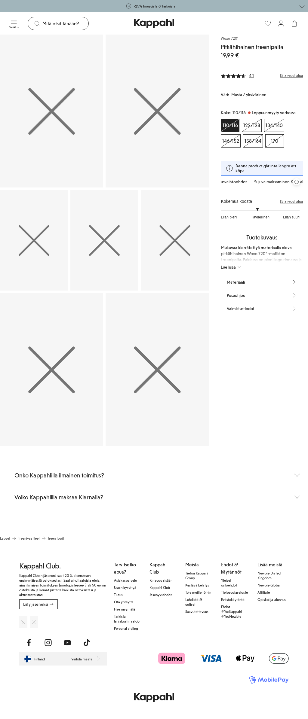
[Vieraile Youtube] (67, 642)
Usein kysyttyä (125, 587)
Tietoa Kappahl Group (196, 575)
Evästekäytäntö (233, 599)
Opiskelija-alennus (271, 599)
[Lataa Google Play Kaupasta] (34, 622)
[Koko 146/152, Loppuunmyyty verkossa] (231, 141)
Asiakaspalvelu (125, 580)
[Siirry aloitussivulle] (154, 23)
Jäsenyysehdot (160, 595)
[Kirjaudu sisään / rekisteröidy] (281, 23)
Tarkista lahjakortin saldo (127, 618)
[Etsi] (65, 23)
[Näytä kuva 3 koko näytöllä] (34, 240)
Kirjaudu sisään (160, 580)
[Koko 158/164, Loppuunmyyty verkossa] (253, 141)
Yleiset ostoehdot (229, 582)
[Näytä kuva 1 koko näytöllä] (51, 111)
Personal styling (126, 628)
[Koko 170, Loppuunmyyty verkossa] (274, 141)
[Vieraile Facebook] (29, 642)
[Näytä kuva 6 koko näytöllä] (51, 369)
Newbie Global (269, 585)
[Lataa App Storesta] (23, 622)
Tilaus (118, 595)
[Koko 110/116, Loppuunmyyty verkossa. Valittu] (230, 125)
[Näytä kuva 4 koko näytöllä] (104, 240)
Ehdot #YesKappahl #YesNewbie (231, 611)
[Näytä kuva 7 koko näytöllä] (157, 369)
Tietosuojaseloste (234, 592)
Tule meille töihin (198, 592)
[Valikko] (13, 23)
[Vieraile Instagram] (48, 642)
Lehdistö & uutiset (193, 601)
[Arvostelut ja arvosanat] (262, 75)
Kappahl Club (159, 587)
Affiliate (263, 592)
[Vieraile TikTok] (86, 642)
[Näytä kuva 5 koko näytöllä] (175, 240)
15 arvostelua (291, 201)
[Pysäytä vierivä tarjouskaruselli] (296, 181)
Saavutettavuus (196, 611)
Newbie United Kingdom (269, 575)
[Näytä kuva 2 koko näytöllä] (157, 111)
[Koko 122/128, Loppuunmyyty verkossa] (252, 125)
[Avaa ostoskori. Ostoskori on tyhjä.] (294, 23)
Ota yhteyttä (124, 602)
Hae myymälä (124, 609)
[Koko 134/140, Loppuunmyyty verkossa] (274, 125)
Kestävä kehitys (197, 585)
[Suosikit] (267, 23)
